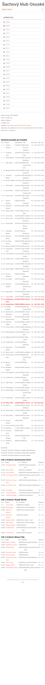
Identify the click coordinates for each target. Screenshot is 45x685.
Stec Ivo (8, 405)
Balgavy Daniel (10, 337)
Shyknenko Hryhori (11, 545)
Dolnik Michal (10, 157)
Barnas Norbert (10, 246)
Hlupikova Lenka (11, 552)
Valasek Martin (10, 332)
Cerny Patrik (9, 296)
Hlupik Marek (10, 304)
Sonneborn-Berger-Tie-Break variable (19, 455)
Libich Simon (9, 195)
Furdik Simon (10, 377)
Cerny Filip (9, 216)
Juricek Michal (10, 253)
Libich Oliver (9, 185)
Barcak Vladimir (10, 525)
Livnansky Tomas (11, 485)
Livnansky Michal (11, 492)
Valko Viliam (9, 382)
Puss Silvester (10, 372)
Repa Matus (9, 415)
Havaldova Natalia (11, 495)
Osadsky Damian (11, 465)
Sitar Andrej (9, 163)
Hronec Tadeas (10, 180)
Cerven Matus (10, 327)
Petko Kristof (9, 352)
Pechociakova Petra (12, 475)
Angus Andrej (10, 211)
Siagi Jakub (9, 291)
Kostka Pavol (10, 259)
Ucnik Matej (9, 397)
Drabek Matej (10, 390)
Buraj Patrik (9, 223)
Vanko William (10, 269)
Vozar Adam (9, 190)
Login (22, 582)
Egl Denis (8, 428)
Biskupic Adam (10, 170)
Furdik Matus (9, 342)
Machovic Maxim (11, 542)
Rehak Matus (10, 387)
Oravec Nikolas (10, 425)
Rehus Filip (9, 403)
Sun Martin (9, 279)
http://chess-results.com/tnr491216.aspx (19, 125)
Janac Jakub (9, 410)
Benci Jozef (9, 218)
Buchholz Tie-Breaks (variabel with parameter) (21, 450)
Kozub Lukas (9, 264)
